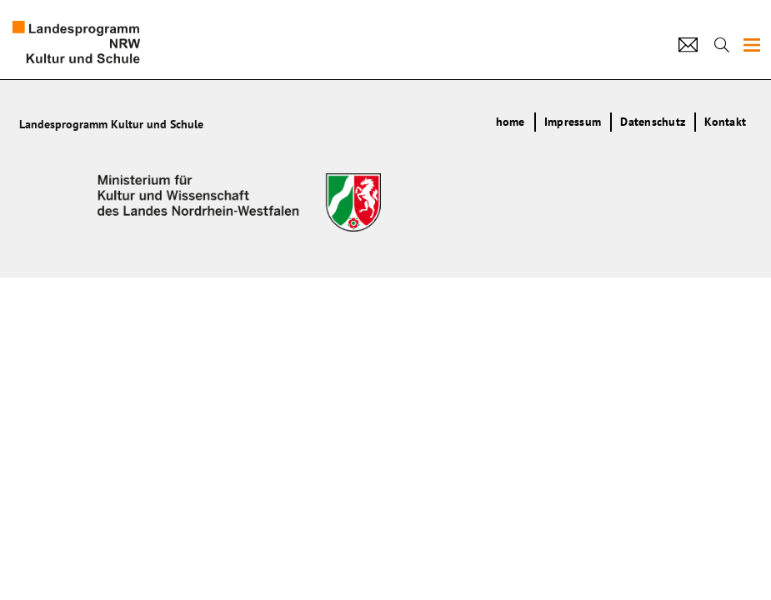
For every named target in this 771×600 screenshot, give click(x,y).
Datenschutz (652, 121)
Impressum (572, 121)
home (510, 121)
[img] (751, 45)
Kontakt (725, 121)
